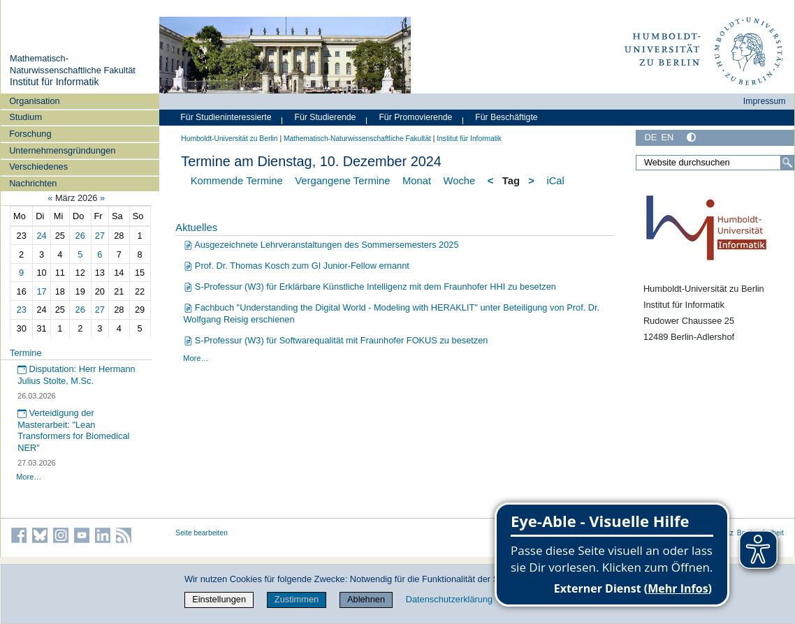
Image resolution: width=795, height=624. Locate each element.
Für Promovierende (415, 117)
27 (100, 235)
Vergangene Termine (342, 180)
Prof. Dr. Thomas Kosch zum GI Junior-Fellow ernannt (296, 265)
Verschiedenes (38, 166)
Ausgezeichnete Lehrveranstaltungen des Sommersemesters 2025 (321, 244)
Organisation (34, 101)
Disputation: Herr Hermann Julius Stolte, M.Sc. (76, 375)
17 (41, 291)
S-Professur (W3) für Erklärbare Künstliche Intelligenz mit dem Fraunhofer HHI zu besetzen (370, 286)
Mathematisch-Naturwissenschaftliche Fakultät (73, 64)
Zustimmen (297, 599)
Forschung (30, 133)
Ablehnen (366, 599)
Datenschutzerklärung (449, 599)
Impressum (764, 101)
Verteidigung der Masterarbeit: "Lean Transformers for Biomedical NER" (73, 430)
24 (41, 235)
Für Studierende (325, 117)
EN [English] (667, 137)
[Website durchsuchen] (715, 162)
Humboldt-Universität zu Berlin (229, 138)
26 (80, 235)
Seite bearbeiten (201, 533)
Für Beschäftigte (506, 117)
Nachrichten (33, 183)
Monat (416, 180)
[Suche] (787, 162)
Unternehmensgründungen (62, 150)
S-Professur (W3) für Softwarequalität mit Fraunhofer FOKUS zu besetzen (336, 340)
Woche (460, 180)
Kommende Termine (237, 180)
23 (22, 309)
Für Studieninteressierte (225, 117)
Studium (25, 117)
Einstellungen (219, 599)
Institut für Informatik (54, 81)
